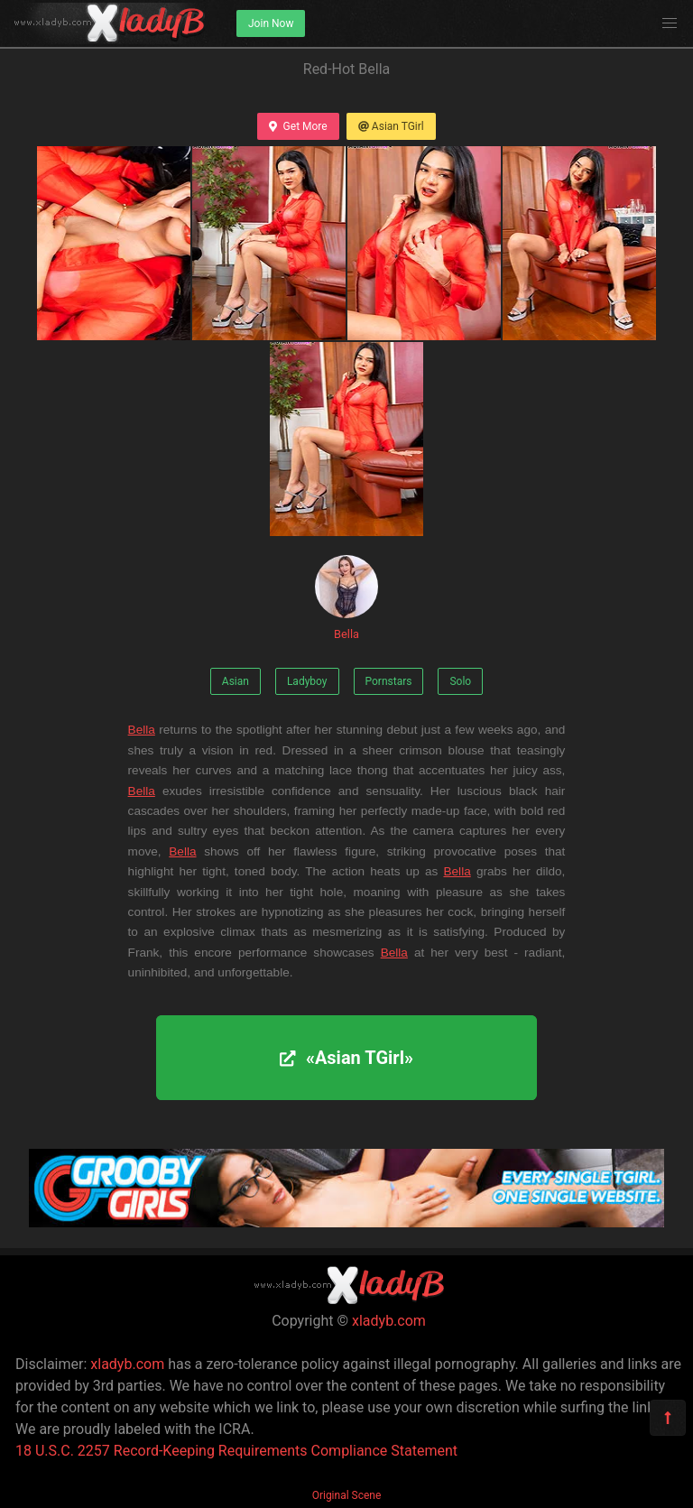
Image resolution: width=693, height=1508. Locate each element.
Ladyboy (307, 681)
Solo (460, 681)
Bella (346, 598)
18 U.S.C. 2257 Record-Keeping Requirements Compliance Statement (236, 1450)
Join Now (270, 23)
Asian (235, 681)
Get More (298, 126)
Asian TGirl (391, 126)
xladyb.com (389, 1320)
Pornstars (388, 681)
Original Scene (347, 1495)
